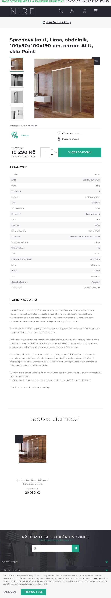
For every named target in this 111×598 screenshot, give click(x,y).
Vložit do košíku (79, 152)
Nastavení (9, 591)
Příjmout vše (34, 591)
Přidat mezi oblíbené (72, 133)
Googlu (96, 578)
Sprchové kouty (62, 22)
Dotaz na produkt (70, 139)
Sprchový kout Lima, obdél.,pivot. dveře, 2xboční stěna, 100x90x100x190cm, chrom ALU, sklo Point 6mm (33, 482)
